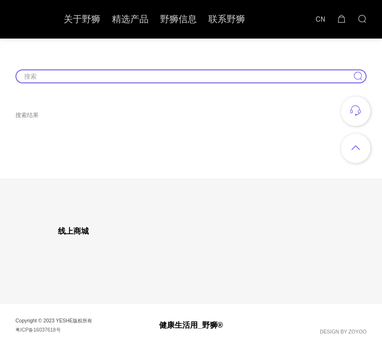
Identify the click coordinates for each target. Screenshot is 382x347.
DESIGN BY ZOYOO (343, 331)
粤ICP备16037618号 (38, 330)
